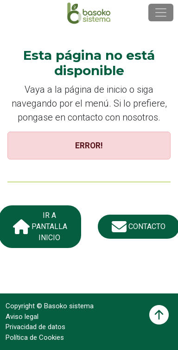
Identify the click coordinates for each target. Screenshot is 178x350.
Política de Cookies (35, 337)
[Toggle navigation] (160, 12)
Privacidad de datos (35, 327)
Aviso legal (22, 316)
